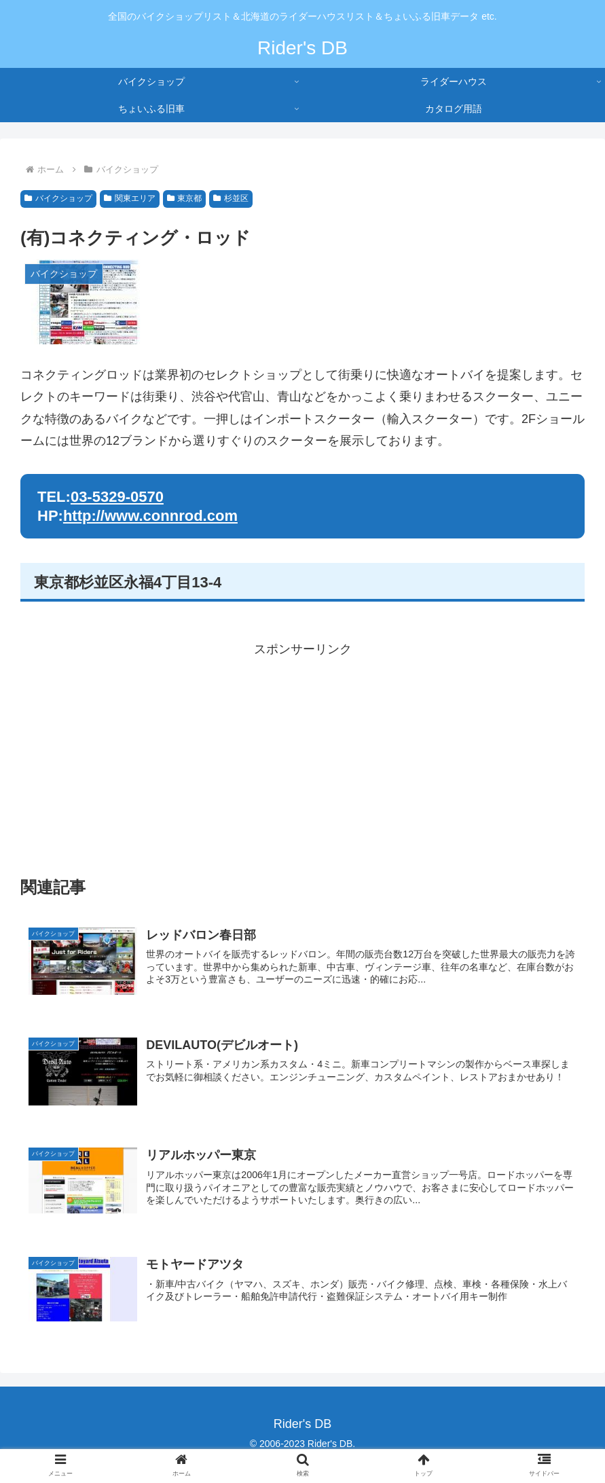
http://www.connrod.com (150, 515)
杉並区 (231, 198)
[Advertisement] (302, 756)
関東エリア (129, 198)
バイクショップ (58, 198)
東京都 (184, 198)
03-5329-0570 (117, 496)
